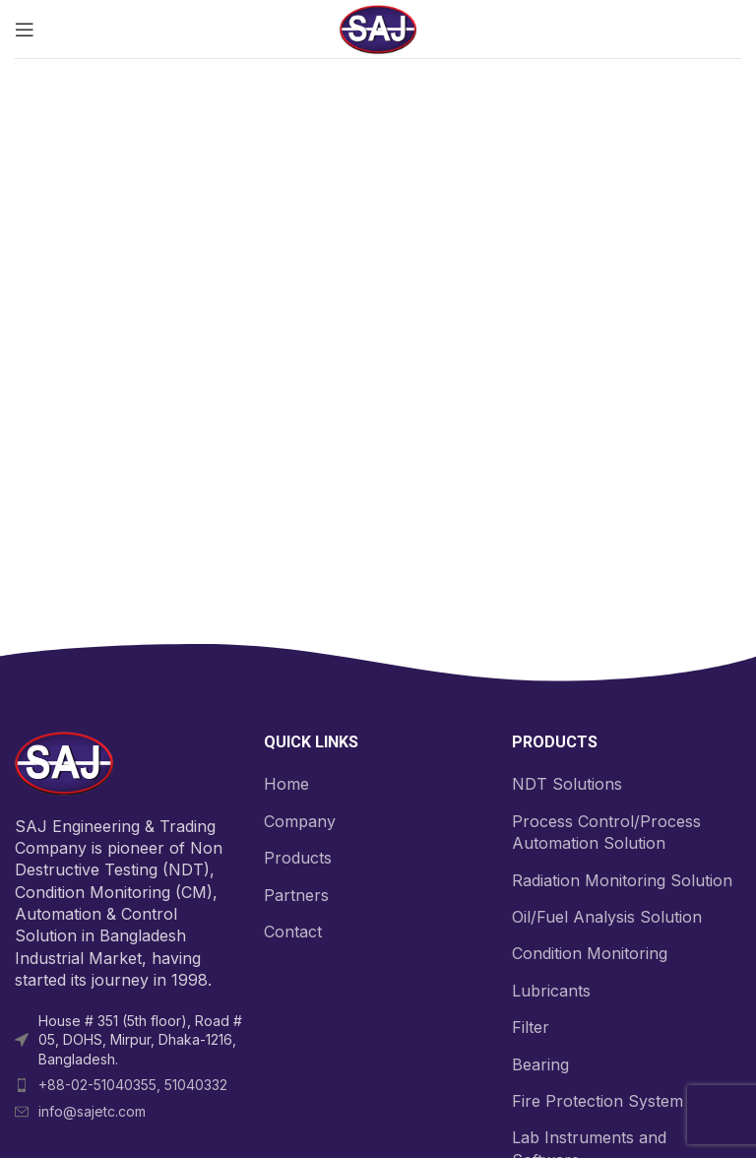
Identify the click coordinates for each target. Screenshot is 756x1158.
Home (286, 784)
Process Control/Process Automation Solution (606, 832)
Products (298, 858)
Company (300, 821)
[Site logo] (378, 27)
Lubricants (551, 990)
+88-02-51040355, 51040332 (132, 1084)
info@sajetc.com (92, 1111)
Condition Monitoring (589, 953)
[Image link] (64, 762)
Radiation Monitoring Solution (622, 880)
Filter (530, 1027)
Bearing (540, 1064)
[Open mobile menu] (24, 29)
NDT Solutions (567, 784)
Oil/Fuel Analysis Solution (607, 917)
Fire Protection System (597, 1101)
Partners (296, 895)
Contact (293, 931)
